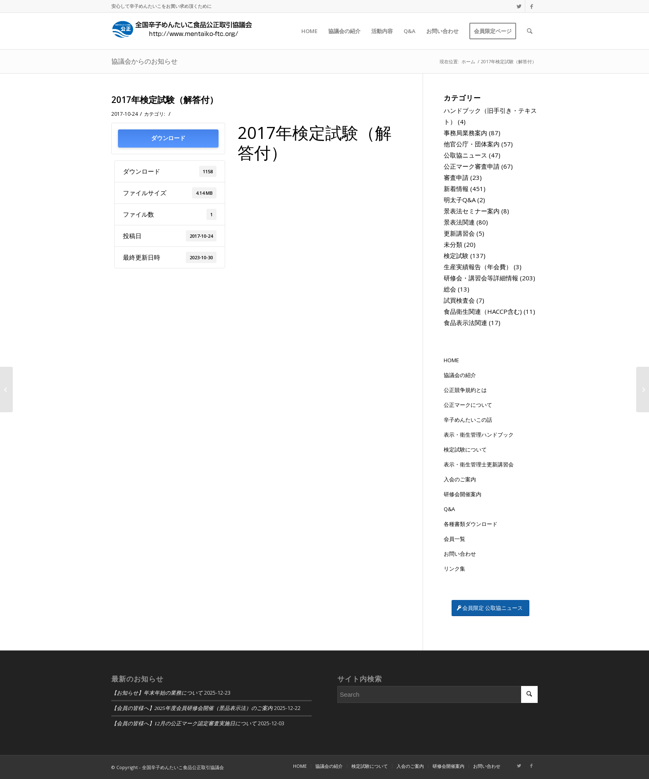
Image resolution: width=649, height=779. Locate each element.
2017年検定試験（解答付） (164, 99)
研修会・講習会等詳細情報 (481, 278)
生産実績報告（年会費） (478, 267)
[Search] (530, 31)
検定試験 (456, 255)
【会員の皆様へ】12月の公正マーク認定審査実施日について (184, 723)
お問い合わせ (460, 553)
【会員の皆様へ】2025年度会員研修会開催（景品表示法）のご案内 (192, 708)
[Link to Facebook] (531, 6)
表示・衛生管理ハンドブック (479, 434)
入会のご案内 (460, 479)
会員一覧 (454, 538)
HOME (451, 360)
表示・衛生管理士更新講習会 (479, 464)
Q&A (449, 509)
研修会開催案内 (462, 494)
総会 (450, 289)
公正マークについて (468, 405)
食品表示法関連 (465, 322)
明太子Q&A (460, 200)
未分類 (453, 244)
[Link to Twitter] (519, 6)
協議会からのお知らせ (144, 61)
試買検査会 (459, 300)
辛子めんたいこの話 (468, 419)
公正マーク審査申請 (472, 166)
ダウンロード (168, 138)
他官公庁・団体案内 (472, 144)
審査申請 (456, 177)
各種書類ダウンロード (471, 524)
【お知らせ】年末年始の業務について (157, 693)
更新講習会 (459, 233)
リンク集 (454, 568)
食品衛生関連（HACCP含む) (483, 311)
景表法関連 (459, 222)
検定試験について (465, 449)
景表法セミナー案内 (472, 211)
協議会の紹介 (460, 375)
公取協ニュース (465, 155)
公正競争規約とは (465, 390)
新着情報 (456, 188)
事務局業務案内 (465, 133)
